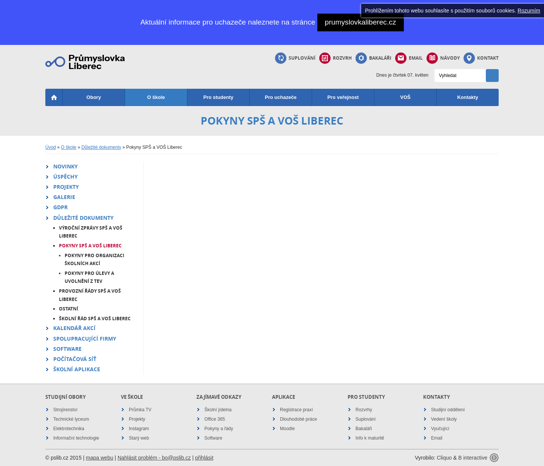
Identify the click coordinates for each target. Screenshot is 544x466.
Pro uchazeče (281, 97)
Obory (94, 97)
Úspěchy (65, 176)
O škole (156, 97)
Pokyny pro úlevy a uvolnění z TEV (89, 277)
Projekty (66, 186)
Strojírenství (65, 409)
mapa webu (99, 458)
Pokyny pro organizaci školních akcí (94, 259)
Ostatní (68, 309)
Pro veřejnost (343, 97)
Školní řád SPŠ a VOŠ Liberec (95, 318)
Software (67, 348)
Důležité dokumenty (101, 147)
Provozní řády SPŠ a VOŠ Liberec (90, 295)
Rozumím (529, 11)
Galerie (64, 197)
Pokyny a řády (218, 428)
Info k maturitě (369, 438)
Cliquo (444, 458)
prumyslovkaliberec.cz (360, 22)
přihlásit (204, 458)
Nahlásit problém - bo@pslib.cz (154, 458)
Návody (443, 58)
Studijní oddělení (448, 409)
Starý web (139, 438)
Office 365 (214, 419)
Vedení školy (444, 419)
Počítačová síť (74, 359)
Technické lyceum (71, 419)
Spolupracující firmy (84, 338)
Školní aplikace (76, 369)
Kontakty (467, 97)
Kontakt (481, 58)
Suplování (295, 58)
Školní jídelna (218, 409)
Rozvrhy (363, 409)
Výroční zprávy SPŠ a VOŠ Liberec (90, 232)
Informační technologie (76, 438)
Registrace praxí (296, 409)
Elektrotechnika (68, 428)
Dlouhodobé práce (298, 419)
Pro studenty (218, 97)
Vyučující (440, 428)
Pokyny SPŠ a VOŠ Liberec (90, 245)
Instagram (139, 428)
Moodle (287, 428)
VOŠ (405, 97)
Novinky (65, 166)
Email (409, 58)
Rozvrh (335, 58)
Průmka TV (140, 409)
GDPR (60, 207)
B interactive (472, 458)
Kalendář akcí (74, 328)
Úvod (50, 147)
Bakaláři (373, 58)
